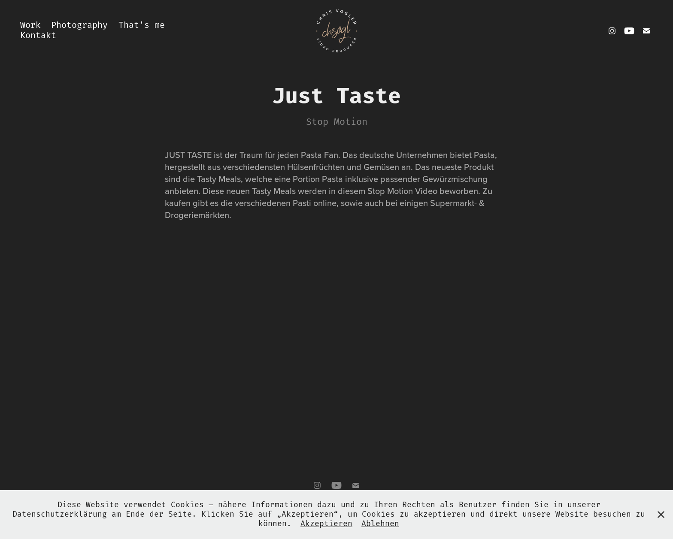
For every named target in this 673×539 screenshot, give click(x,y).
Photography (79, 25)
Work (30, 25)
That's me (141, 25)
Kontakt (38, 35)
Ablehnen (380, 524)
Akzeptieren (326, 524)
